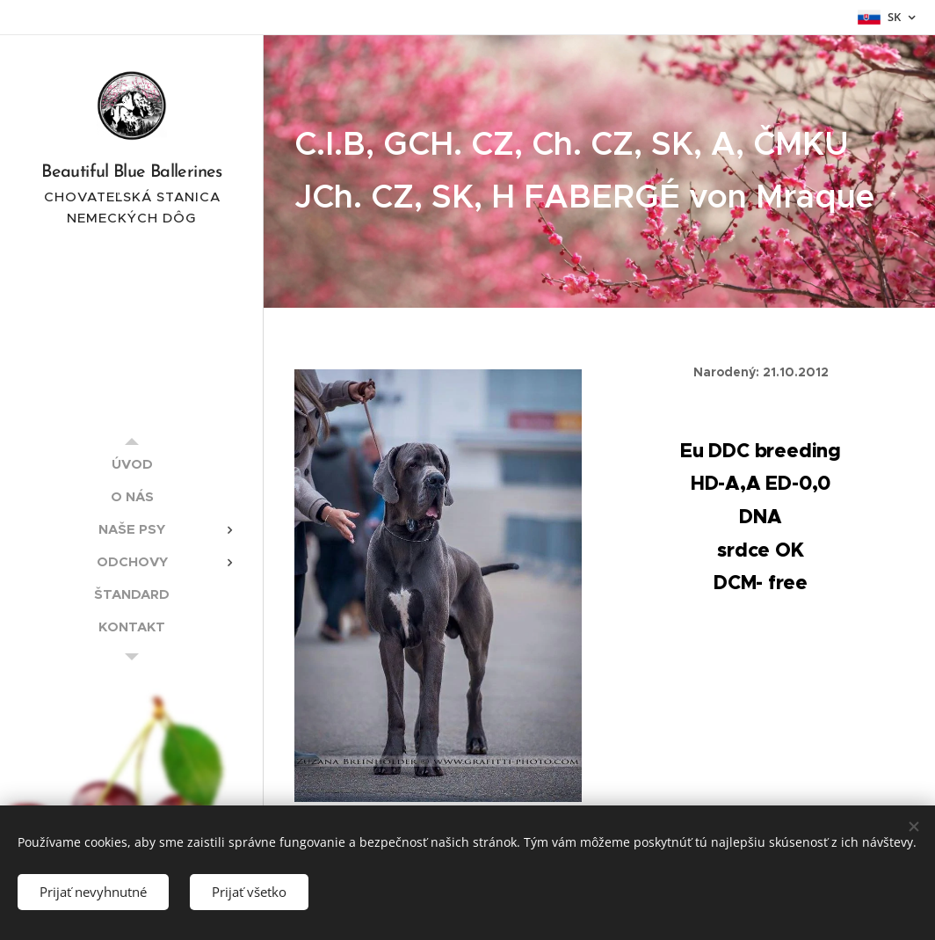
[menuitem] (131, 464)
